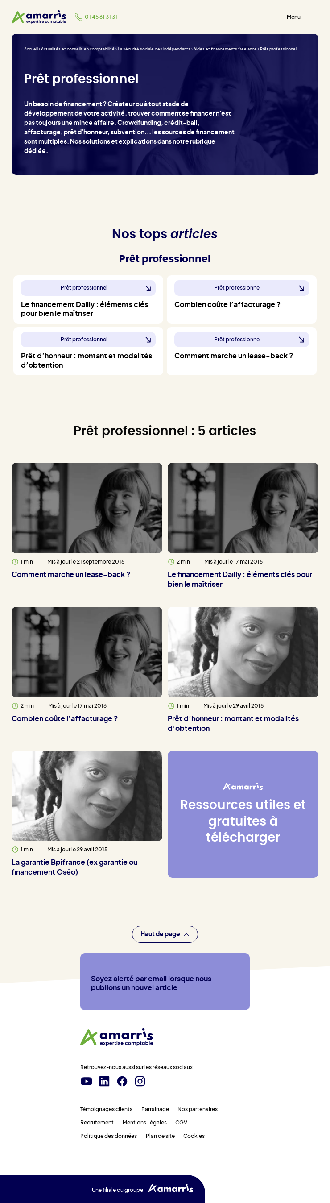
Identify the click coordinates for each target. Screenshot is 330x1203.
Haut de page (165, 934)
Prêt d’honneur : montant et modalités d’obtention (233, 723)
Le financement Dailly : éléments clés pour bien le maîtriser (240, 579)
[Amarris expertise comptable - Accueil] (39, 17)
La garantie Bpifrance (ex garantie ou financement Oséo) (74, 867)
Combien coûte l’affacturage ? (65, 718)
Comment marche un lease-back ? (71, 574)
